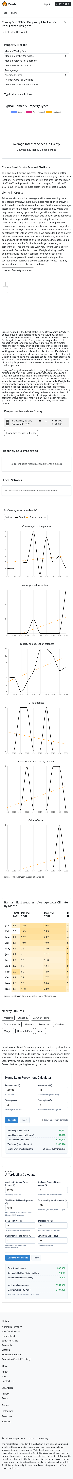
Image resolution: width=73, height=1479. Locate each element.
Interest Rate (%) (53, 1226)
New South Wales (11, 1331)
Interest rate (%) (53, 1090)
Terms (5, 1398)
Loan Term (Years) (20, 1226)
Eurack (40, 1031)
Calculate (11, 1120)
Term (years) (20, 1105)
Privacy (5, 1393)
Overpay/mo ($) (53, 1105)
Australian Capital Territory (16, 1359)
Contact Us (7, 1381)
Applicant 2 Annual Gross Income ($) (53, 1188)
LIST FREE (62, 4)
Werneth (29, 1024)
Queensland (8, 1336)
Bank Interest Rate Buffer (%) (20, 1242)
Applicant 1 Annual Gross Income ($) (20, 1188)
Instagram (7, 1411)
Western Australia (11, 1354)
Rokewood (44, 1024)
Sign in (47, 4)
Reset (24, 1120)
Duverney (23, 1017)
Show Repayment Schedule (54, 1120)
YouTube (6, 1421)
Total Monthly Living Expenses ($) (20, 1208)
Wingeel (8, 1031)
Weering (8, 1017)
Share (14, 12)
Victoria (6, 1349)
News (5, 1376)
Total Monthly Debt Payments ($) (53, 1205)
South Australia (10, 1340)
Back (6, 12)
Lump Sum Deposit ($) (53, 1241)
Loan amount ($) (20, 1090)
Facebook (7, 1416)
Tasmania (7, 1345)
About (5, 1371)
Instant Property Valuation (18, 270)
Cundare (59, 1024)
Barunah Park (24, 1031)
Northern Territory (12, 1326)
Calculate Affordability (18, 1258)
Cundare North (12, 1024)
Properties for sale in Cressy (21, 433)
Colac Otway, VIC (19, 32)
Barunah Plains (41, 1017)
